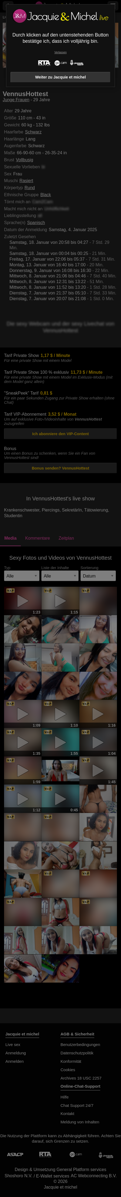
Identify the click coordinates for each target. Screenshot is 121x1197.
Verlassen (60, 52)
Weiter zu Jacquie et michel (60, 77)
